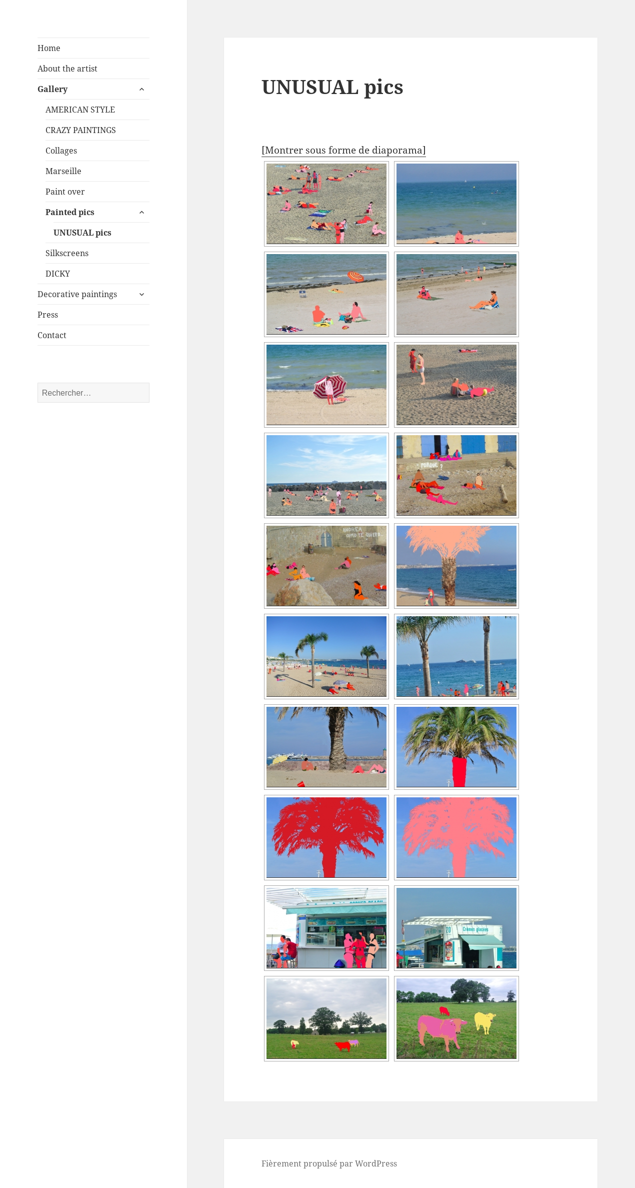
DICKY (58, 273)
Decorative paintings (77, 294)
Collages (61, 150)
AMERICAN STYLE (80, 109)
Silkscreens (67, 253)
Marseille (64, 171)
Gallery (53, 89)
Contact (52, 335)
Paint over (65, 191)
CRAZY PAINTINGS (81, 130)
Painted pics (70, 212)
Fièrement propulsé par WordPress (329, 1163)
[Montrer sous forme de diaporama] (344, 150)
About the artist (68, 68)
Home (49, 48)
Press (48, 314)
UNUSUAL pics (83, 232)
